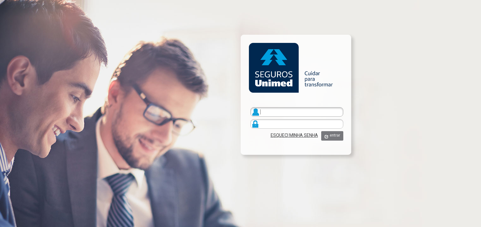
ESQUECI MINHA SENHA (294, 135)
